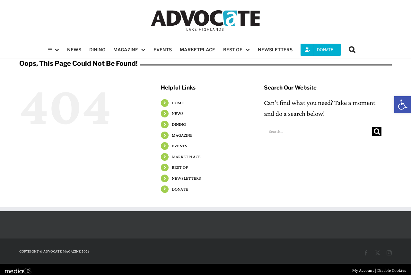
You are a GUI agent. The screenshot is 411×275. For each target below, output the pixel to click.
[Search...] (318, 131)
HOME (178, 102)
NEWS (178, 113)
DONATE (180, 189)
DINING (179, 124)
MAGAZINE (182, 135)
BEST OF (180, 167)
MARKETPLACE (186, 156)
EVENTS (179, 145)
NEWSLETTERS (186, 178)
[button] (402, 104)
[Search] (376, 131)
